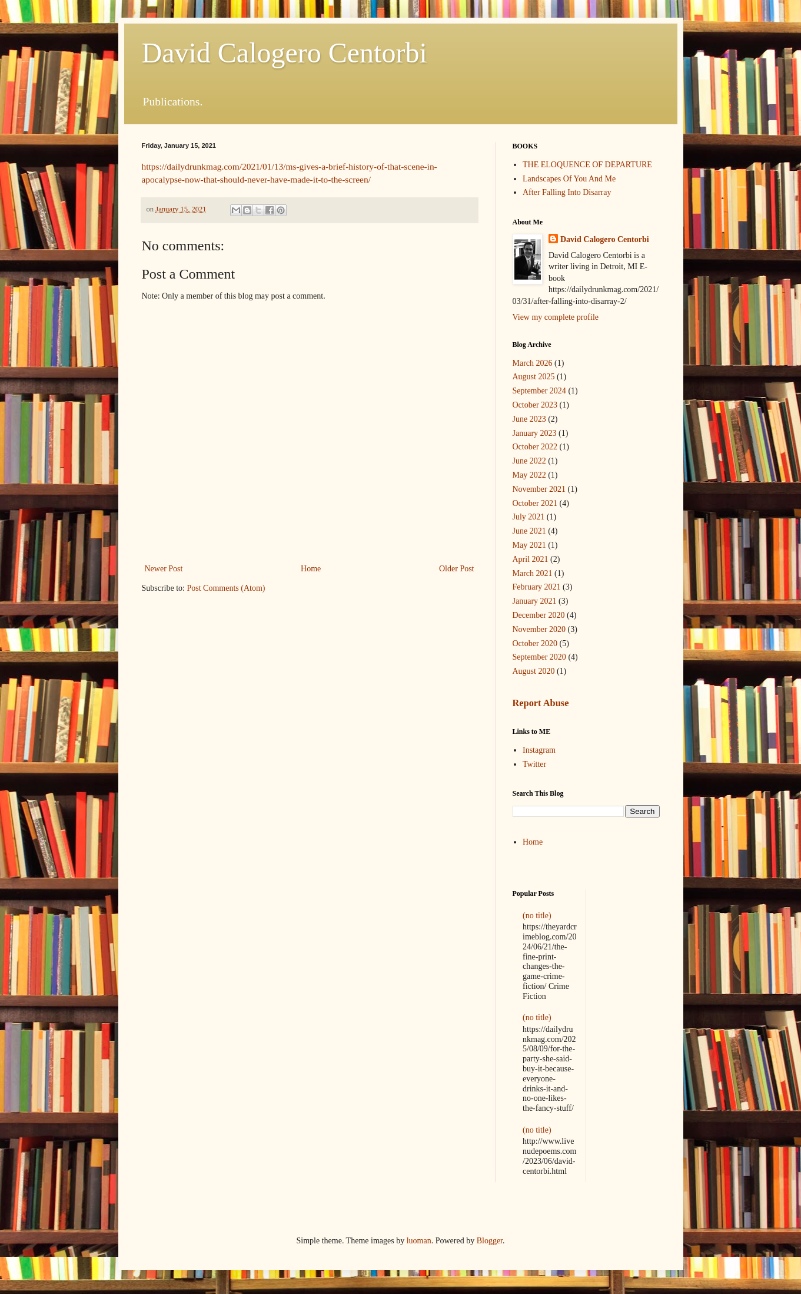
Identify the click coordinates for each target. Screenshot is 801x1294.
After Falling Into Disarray (567, 192)
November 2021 (539, 489)
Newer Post (164, 568)
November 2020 (539, 629)
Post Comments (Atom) (226, 588)
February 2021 (537, 587)
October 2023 (535, 405)
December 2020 (539, 615)
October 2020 (535, 643)
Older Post (456, 568)
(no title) (537, 915)
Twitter (534, 764)
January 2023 (535, 433)
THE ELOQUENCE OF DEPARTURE (587, 164)
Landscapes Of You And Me (569, 178)
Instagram (539, 750)
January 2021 (535, 601)
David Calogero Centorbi (284, 52)
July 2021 (529, 516)
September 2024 (539, 390)
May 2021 (529, 545)
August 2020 (534, 671)
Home (311, 568)
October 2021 (535, 503)
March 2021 (533, 573)
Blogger (490, 1240)
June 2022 (529, 460)
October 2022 (535, 446)
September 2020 (539, 657)
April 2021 (531, 559)
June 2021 (529, 531)
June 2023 (529, 419)
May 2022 (529, 475)
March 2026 (533, 363)
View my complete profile (556, 317)
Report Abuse (541, 703)
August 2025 (534, 376)
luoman (419, 1240)
